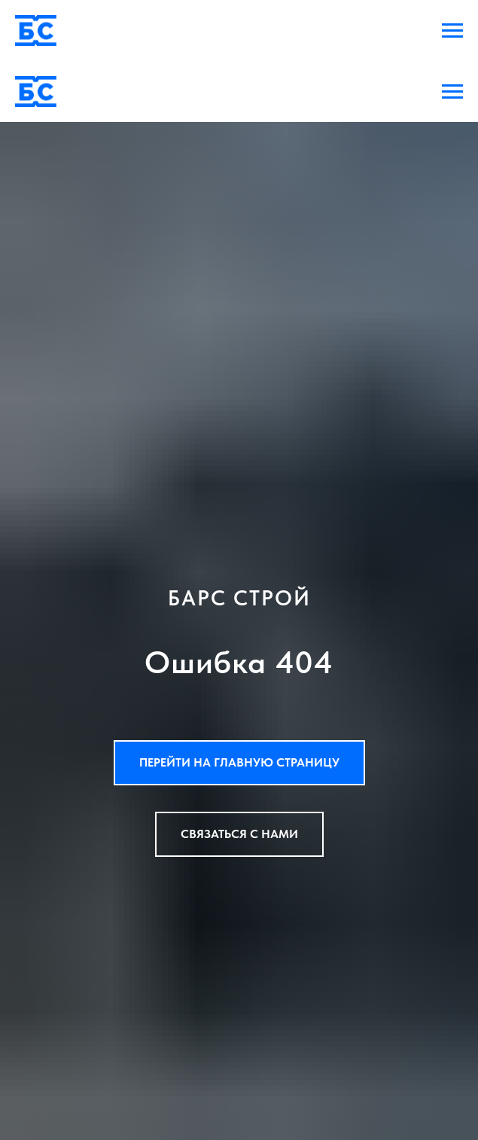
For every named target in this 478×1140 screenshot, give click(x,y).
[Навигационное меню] (452, 30)
